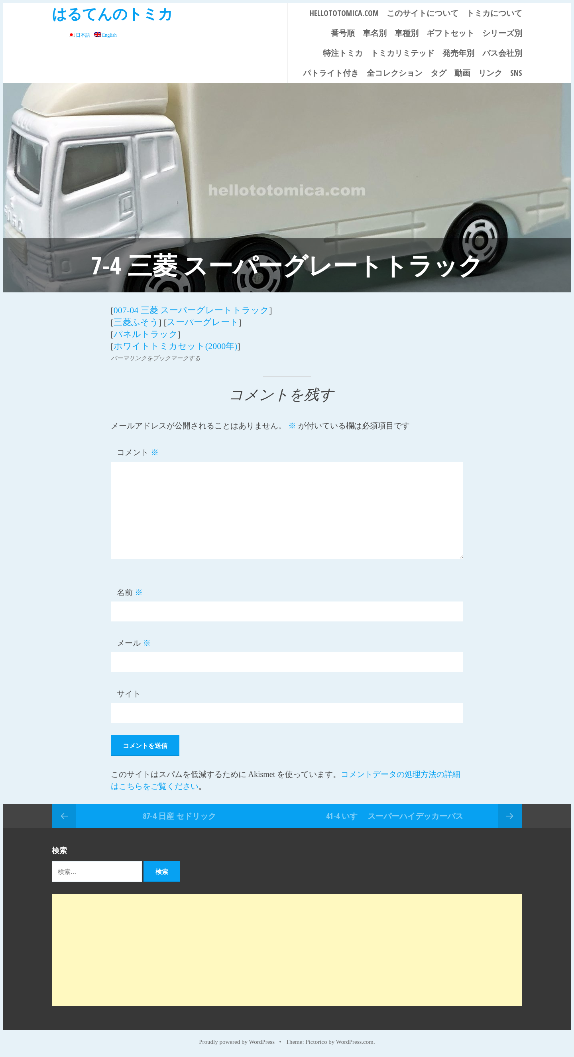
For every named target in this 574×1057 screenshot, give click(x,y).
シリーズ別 (502, 33)
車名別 (375, 33)
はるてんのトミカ (112, 13)
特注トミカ (343, 52)
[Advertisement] (287, 950)
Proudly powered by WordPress (237, 1042)
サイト (129, 693)
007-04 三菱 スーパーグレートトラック (191, 310)
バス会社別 (502, 52)
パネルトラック (146, 334)
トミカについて (494, 13)
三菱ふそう (136, 322)
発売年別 (458, 52)
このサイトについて (422, 13)
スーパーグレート (203, 322)
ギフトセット (450, 33)
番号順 (343, 33)
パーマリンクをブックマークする (156, 358)
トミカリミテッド (402, 52)
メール (134, 643)
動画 (462, 72)
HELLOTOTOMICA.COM (344, 13)
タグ (438, 72)
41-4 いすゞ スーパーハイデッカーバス (394, 815)
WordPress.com (354, 1042)
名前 (130, 592)
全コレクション (395, 72)
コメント (138, 452)
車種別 (407, 33)
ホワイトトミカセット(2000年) (176, 346)
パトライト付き (331, 72)
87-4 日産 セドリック (179, 815)
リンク (490, 72)
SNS (516, 72)
